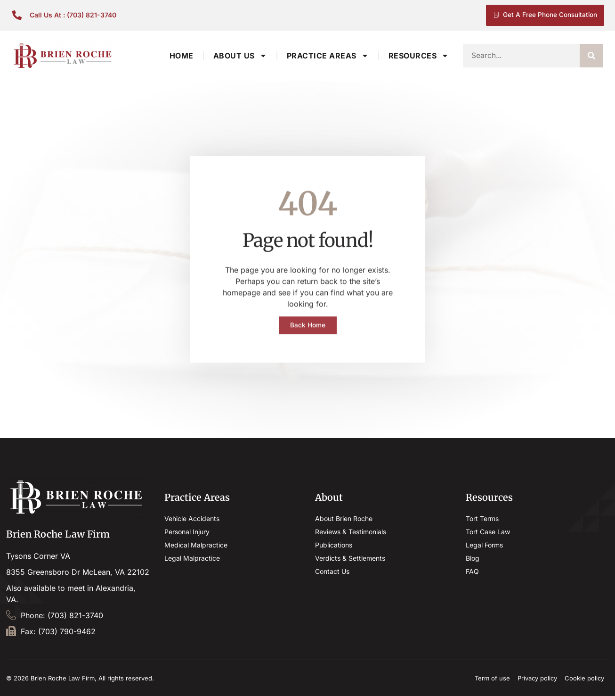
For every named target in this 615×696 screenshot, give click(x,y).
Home (182, 55)
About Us (240, 55)
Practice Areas (328, 55)
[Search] (591, 55)
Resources (418, 55)
